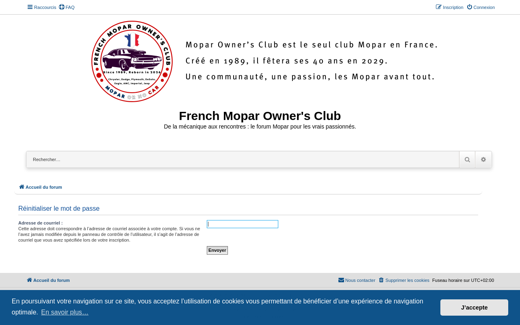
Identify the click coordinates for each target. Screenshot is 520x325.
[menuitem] (66, 7)
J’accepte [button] (474, 307)
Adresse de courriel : (40, 222)
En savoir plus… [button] (65, 312)
